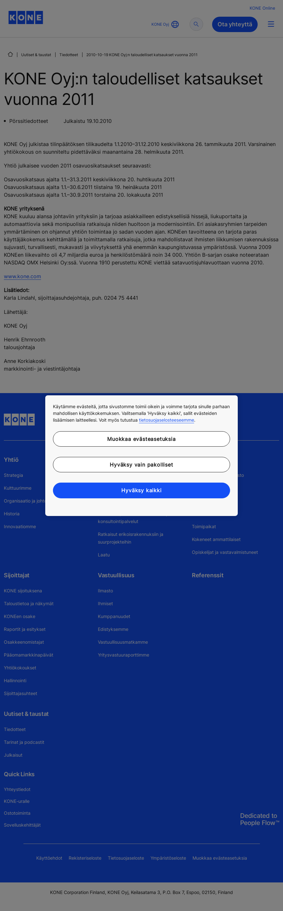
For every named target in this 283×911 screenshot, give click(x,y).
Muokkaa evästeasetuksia (141, 438)
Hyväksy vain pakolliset (141, 464)
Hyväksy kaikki (141, 490)
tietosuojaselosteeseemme (166, 419)
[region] (141, 455)
